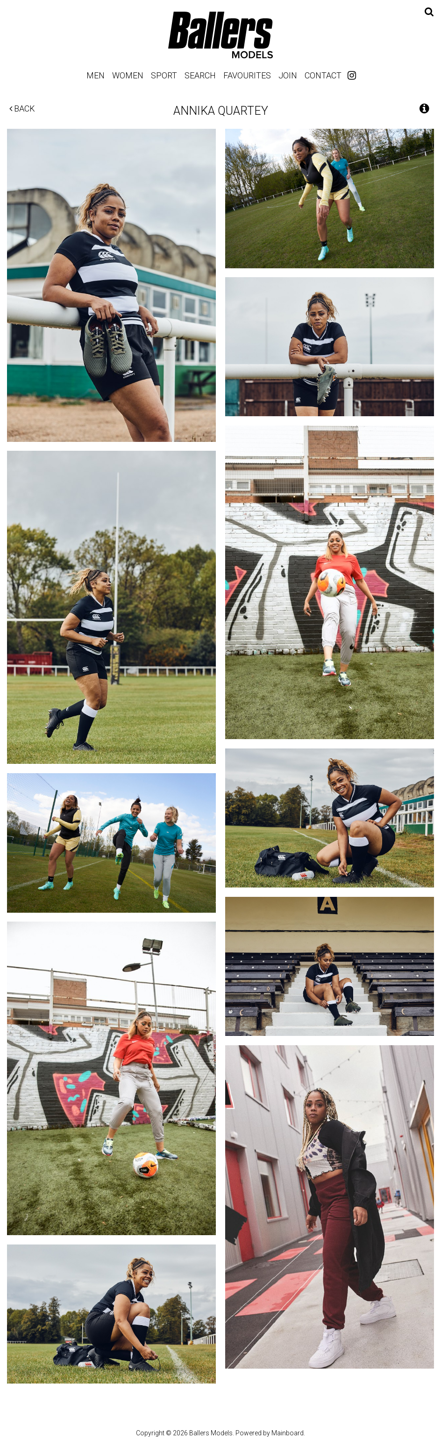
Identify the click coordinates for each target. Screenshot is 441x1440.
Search (200, 75)
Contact (323, 75)
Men (95, 75)
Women (127, 75)
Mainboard (287, 1433)
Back (22, 108)
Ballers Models (220, 35)
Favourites (247, 75)
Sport (164, 75)
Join (287, 75)
